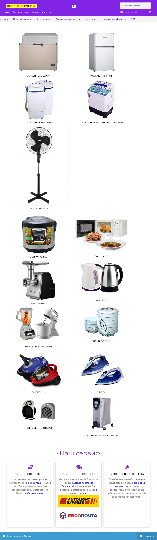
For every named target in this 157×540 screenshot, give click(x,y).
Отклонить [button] (148, 536)
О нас (7, 12)
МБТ (133, 19)
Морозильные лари (39, 76)
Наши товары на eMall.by (18, 536)
